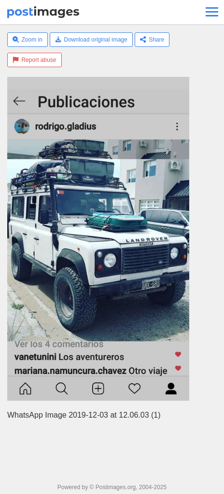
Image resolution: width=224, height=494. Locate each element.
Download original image (91, 39)
